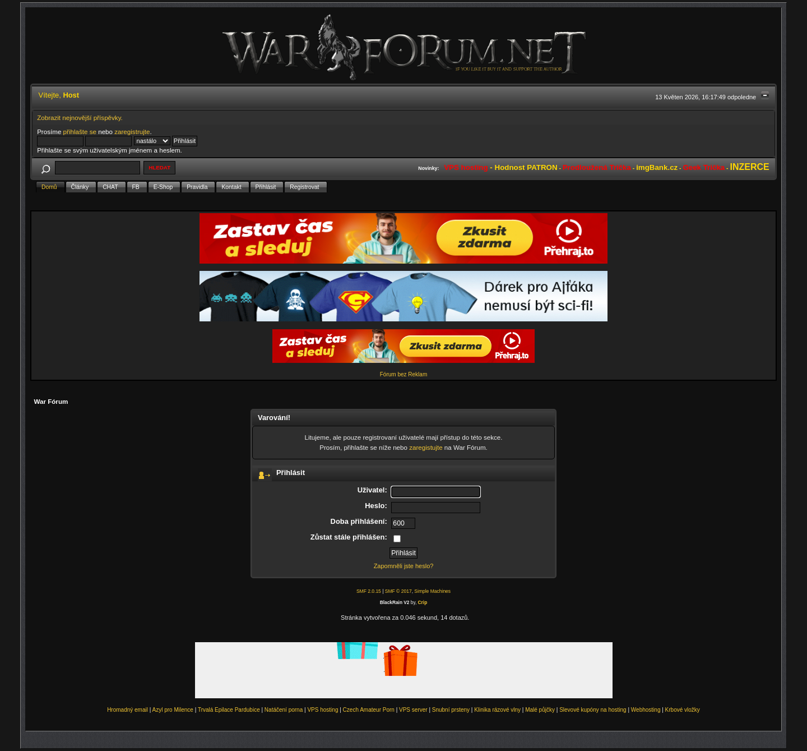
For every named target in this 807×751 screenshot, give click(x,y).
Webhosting (646, 710)
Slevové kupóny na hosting (593, 710)
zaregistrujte (132, 131)
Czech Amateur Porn (369, 710)
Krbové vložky (682, 710)
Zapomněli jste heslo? (404, 566)
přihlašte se (79, 131)
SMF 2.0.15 (368, 591)
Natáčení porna (284, 710)
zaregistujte (425, 447)
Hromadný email (127, 710)
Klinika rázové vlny (497, 710)
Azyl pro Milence (172, 710)
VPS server (413, 710)
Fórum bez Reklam (403, 374)
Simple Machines (432, 591)
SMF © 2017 (398, 591)
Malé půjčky (540, 710)
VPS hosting (322, 710)
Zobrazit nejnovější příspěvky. (80, 117)
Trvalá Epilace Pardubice (229, 710)
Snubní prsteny (451, 710)
